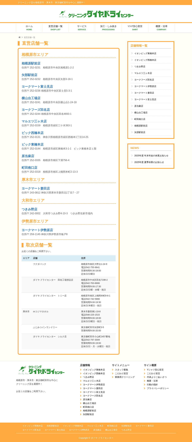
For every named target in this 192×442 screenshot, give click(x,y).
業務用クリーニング (125, 377)
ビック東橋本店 (33, 144)
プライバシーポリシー (158, 388)
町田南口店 (29, 167)
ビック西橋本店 (33, 133)
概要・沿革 (152, 381)
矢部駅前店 (29, 75)
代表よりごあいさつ (157, 377)
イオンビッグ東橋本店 (145, 53)
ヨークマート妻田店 (36, 188)
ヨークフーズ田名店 (36, 109)
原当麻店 (28, 156)
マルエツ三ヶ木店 (34, 121)
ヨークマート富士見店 (37, 86)
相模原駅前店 (31, 63)
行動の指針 (152, 384)
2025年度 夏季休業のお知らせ (149, 162)
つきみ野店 (29, 209)
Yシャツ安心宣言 (155, 369)
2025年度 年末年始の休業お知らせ (151, 155)
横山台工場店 (31, 98)
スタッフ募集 (121, 369)
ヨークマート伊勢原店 (37, 230)
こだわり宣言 (121, 373)
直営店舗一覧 (29, 37)
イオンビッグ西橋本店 (145, 60)
